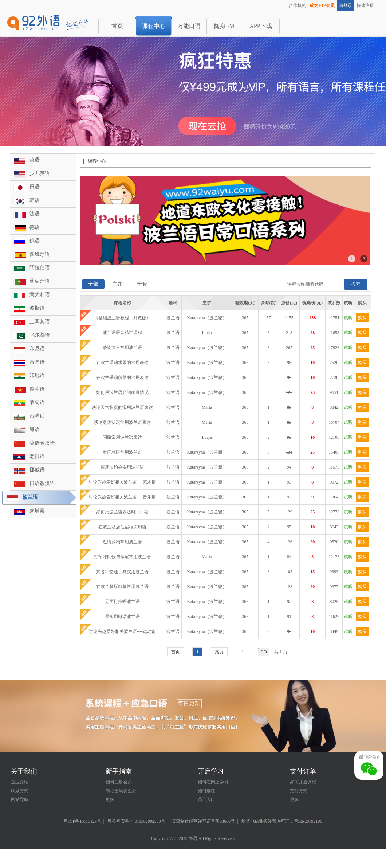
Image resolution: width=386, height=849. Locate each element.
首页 (117, 26)
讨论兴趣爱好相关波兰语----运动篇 (122, 631)
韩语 (34, 200)
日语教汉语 (42, 483)
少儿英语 (39, 173)
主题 (118, 284)
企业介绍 (19, 782)
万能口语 (189, 26)
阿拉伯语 (39, 267)
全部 (93, 284)
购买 (362, 317)
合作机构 (297, 5)
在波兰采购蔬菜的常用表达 (122, 377)
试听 (348, 317)
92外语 (190, 838)
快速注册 (365, 5)
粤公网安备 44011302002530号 (136, 821)
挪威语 (37, 470)
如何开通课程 (303, 782)
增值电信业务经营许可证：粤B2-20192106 (281, 821)
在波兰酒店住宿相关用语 (122, 526)
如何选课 (206, 790)
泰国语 (37, 362)
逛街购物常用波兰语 (122, 541)
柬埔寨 (37, 510)
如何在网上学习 (213, 782)
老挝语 (37, 456)
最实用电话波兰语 (122, 616)
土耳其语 (39, 321)
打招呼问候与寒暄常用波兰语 (122, 556)
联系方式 (19, 790)
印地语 (37, 375)
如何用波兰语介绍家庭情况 (122, 392)
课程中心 (153, 26)
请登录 (345, 5)
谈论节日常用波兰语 (122, 347)
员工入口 (206, 799)
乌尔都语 (39, 335)
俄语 (34, 240)
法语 (34, 213)
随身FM (224, 26)
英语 (34, 160)
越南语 (37, 389)
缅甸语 (37, 402)
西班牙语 (39, 254)
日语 (34, 186)
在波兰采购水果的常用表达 (122, 362)
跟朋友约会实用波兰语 (122, 467)
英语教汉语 (42, 443)
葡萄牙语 (39, 281)
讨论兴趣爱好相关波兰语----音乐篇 (122, 497)
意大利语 (39, 294)
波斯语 (37, 308)
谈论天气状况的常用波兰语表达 (122, 407)
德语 (34, 227)
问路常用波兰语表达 (122, 437)
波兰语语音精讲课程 (122, 332)
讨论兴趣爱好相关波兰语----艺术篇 (122, 482)
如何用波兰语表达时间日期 (122, 512)
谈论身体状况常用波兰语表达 (122, 422)
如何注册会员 (119, 782)
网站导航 (19, 799)
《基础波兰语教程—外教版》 (122, 317)
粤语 (34, 429)
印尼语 (37, 348)
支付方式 (298, 790)
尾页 (219, 651)
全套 (142, 284)
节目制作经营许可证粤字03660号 (203, 821)
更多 (110, 799)
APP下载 (260, 26)
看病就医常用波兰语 (122, 452)
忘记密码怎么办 (121, 790)
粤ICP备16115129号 (82, 821)
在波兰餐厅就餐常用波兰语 (122, 586)
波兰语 (30, 497)
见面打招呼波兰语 (122, 601)
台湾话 (37, 416)
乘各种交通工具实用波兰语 (122, 571)
